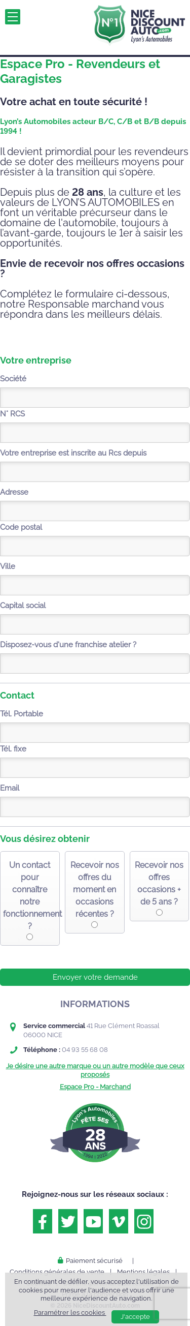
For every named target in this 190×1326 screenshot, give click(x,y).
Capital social (23, 605)
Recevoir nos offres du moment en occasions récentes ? (94, 889)
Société (13, 378)
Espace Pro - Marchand (95, 1087)
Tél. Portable (21, 713)
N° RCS (12, 413)
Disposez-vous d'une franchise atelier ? (68, 644)
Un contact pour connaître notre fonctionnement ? (30, 895)
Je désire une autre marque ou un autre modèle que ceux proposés (95, 1070)
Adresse (14, 492)
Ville (7, 566)
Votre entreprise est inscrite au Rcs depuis (73, 453)
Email (9, 788)
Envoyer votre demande (95, 977)
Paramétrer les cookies (70, 1312)
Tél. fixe (13, 749)
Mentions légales (143, 1272)
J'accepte (135, 1316)
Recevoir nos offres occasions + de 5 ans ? (159, 883)
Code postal (21, 527)
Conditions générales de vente (57, 1272)
